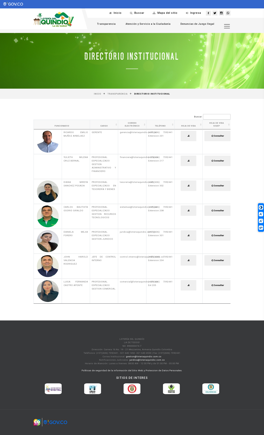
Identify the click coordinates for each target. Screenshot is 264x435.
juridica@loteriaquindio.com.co (147, 360)
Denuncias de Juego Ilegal (195, 24)
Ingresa (195, 12)
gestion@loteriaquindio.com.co (143, 356)
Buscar (139, 12)
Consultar (217, 136)
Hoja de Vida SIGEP (216, 124)
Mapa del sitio (167, 12)
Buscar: (212, 117)
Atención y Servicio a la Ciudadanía (145, 24)
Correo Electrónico (132, 124)
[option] (53, 388)
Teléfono (160, 126)
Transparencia (104, 24)
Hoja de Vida (188, 126)
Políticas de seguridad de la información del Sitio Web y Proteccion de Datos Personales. (132, 370)
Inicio (118, 12)
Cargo (104, 126)
